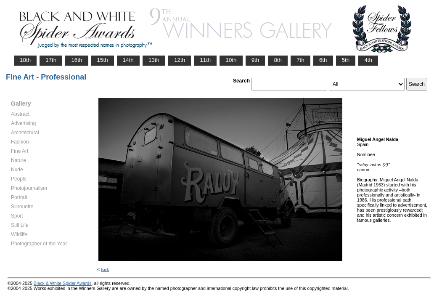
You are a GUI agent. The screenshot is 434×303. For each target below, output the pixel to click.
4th (368, 60)
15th (103, 60)
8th (277, 60)
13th (154, 60)
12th (179, 60)
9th (255, 60)
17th (51, 60)
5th (346, 60)
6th (323, 60)
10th (231, 60)
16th (76, 60)
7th (300, 60)
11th (205, 60)
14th (128, 60)
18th (25, 60)
